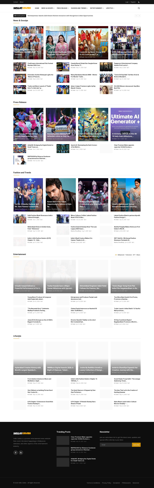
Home (37, 8)
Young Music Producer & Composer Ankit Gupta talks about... (39, 298)
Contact (15, 2)
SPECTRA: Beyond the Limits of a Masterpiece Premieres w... (125, 53)
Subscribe (136, 445)
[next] (139, 15)
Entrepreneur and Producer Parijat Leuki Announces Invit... (84, 298)
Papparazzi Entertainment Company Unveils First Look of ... (126, 64)
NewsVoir (136, 483)
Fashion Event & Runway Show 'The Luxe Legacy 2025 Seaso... (84, 228)
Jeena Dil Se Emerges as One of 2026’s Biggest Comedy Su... (40, 321)
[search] (139, 8)
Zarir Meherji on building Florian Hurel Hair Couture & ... (40, 391)
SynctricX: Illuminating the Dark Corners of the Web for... (84, 146)
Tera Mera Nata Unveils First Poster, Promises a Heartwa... (126, 298)
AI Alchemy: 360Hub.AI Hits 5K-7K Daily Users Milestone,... (124, 135)
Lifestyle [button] (110, 8)
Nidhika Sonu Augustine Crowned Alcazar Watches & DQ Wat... (92, 204)
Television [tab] (128, 255)
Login (127, 2)
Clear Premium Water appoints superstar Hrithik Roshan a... (124, 146)
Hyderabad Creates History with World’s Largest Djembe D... (28, 369)
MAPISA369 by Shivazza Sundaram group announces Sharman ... (39, 157)
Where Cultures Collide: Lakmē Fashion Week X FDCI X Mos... (83, 216)
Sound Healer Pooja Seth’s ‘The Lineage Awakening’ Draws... (127, 380)
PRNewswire (126, 483)
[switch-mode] (139, 2)
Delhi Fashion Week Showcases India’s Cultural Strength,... (40, 216)
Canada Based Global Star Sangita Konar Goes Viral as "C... (84, 64)
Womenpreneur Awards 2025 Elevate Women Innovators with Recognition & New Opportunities (60, 16)
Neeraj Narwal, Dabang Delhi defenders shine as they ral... (59, 135)
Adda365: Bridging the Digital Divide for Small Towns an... (40, 146)
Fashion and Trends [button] (79, 8)
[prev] (136, 15)
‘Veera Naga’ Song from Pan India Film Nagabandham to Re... (125, 287)
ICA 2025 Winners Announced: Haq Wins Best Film (127, 87)
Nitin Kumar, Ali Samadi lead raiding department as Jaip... (26, 135)
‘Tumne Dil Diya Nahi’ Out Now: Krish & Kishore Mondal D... (126, 76)
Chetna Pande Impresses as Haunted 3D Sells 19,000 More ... (84, 309)
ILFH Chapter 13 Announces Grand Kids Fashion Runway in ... (40, 402)
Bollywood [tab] (121, 255)
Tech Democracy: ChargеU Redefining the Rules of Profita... (93, 135)
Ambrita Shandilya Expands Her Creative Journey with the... (125, 369)
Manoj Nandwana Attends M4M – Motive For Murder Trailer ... (84, 76)
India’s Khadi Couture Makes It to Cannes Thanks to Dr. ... (81, 239)
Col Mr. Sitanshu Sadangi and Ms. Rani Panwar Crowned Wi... (27, 205)
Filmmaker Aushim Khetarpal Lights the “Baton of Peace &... (40, 76)
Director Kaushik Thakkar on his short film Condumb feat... (83, 321)
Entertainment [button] (97, 8)
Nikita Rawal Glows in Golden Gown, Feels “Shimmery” (39, 228)
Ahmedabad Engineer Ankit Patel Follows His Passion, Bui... (93, 287)
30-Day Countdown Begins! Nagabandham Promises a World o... (126, 321)
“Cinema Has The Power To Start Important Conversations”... (60, 53)
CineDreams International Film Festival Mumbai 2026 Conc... (40, 64)
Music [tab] (138, 255)
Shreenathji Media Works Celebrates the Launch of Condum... (25, 52)
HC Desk (17, 57)
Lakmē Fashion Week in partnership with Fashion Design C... (127, 216)
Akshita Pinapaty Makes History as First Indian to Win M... (127, 228)
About (21, 2)
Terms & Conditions (93, 483)
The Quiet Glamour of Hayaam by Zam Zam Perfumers (83, 391)
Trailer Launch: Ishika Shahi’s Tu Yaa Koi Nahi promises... (127, 309)
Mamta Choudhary (20, 139)
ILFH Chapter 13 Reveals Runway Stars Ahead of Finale (83, 402)
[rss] (21, 452)
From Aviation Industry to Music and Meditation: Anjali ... (39, 380)
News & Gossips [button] (48, 8)
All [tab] (116, 255)
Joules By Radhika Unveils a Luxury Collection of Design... (91, 369)
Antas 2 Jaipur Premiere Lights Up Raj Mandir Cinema (83, 87)
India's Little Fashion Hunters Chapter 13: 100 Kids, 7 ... (84, 380)
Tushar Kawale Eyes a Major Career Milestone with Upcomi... (60, 287)
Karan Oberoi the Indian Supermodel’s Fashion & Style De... (59, 204)
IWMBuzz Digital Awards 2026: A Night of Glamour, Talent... (60, 369)
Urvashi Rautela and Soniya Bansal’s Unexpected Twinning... (125, 205)
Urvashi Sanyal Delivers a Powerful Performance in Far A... (28, 287)
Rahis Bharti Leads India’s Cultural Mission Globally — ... (125, 402)
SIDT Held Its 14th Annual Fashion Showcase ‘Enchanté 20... (125, 239)
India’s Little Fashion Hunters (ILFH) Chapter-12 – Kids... (39, 239)
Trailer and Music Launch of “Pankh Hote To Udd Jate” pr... (39, 87)
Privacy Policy (106, 483)
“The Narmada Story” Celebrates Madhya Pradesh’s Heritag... (38, 309)
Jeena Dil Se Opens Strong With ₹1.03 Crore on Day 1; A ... (92, 53)
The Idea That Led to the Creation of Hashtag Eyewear (126, 391)
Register (133, 2)
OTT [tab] (134, 255)
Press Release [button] (63, 8)
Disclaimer (116, 483)
